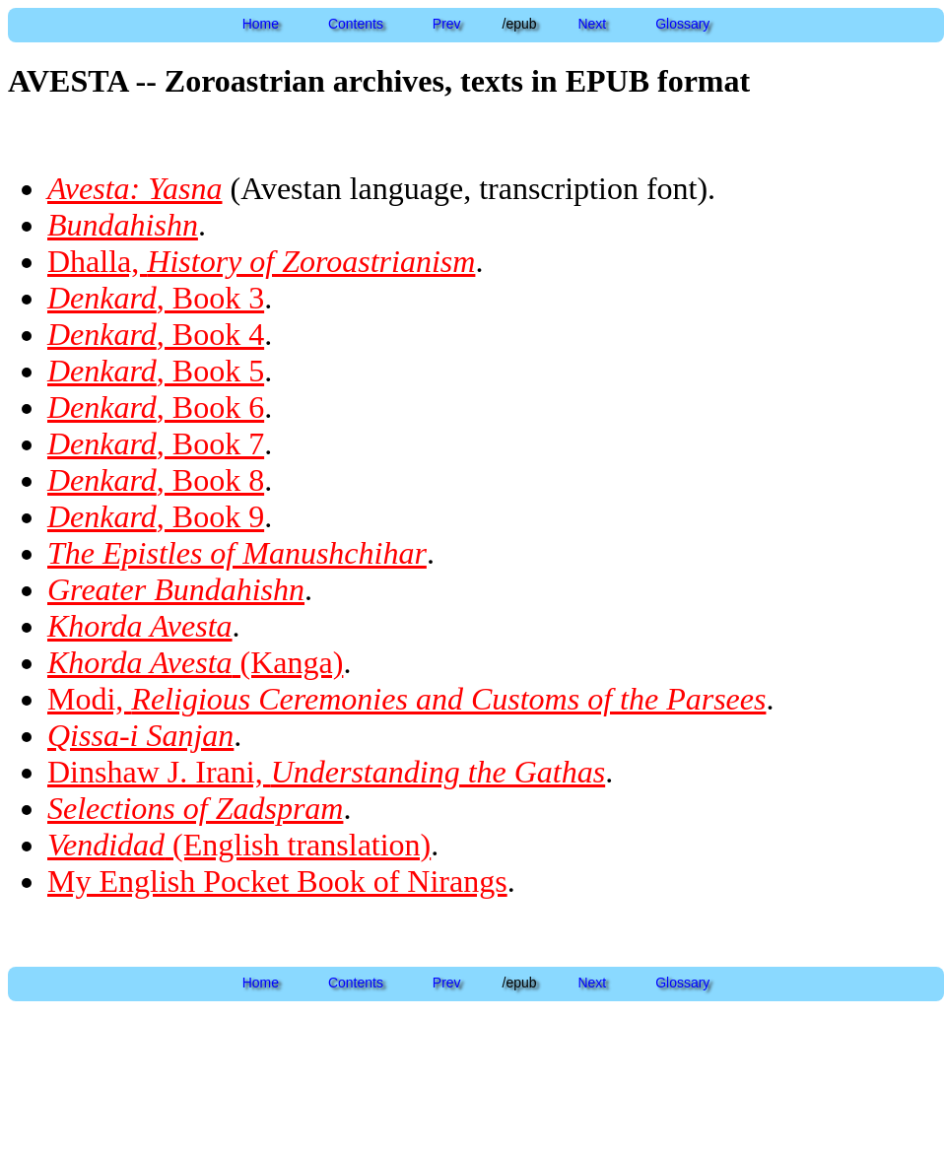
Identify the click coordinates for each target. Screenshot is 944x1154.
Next (591, 24)
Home (260, 24)
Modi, (406, 698)
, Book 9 (155, 516)
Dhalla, (261, 261)
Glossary (682, 24)
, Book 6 (155, 407)
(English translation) (239, 844)
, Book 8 (155, 480)
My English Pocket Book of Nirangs (277, 881)
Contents (355, 24)
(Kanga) (195, 662)
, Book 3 (155, 297)
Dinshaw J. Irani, (326, 771)
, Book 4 (155, 334)
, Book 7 (155, 443)
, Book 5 (155, 370)
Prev (447, 24)
